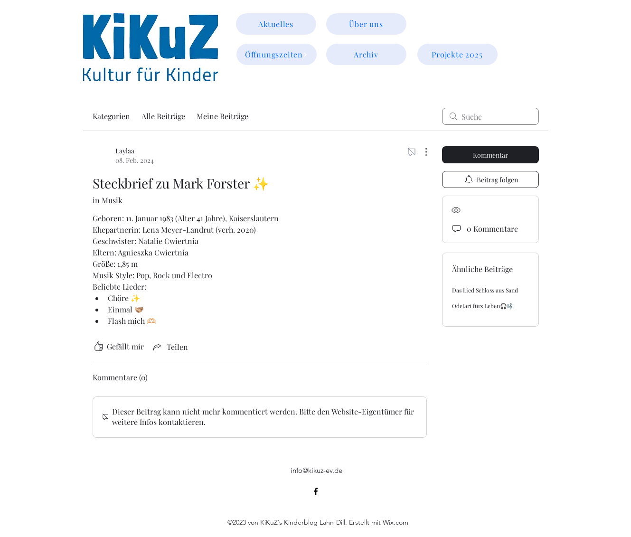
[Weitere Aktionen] (421, 152)
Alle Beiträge (163, 116)
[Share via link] (169, 346)
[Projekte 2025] (457, 54)
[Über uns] (366, 24)
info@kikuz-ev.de (316, 470)
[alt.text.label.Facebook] (315, 491)
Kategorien (111, 116)
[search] (490, 116)
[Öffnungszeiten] (276, 54)
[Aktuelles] (276, 24)
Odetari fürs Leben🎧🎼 (483, 306)
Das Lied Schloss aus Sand (485, 290)
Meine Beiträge (222, 116)
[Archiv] (366, 54)
